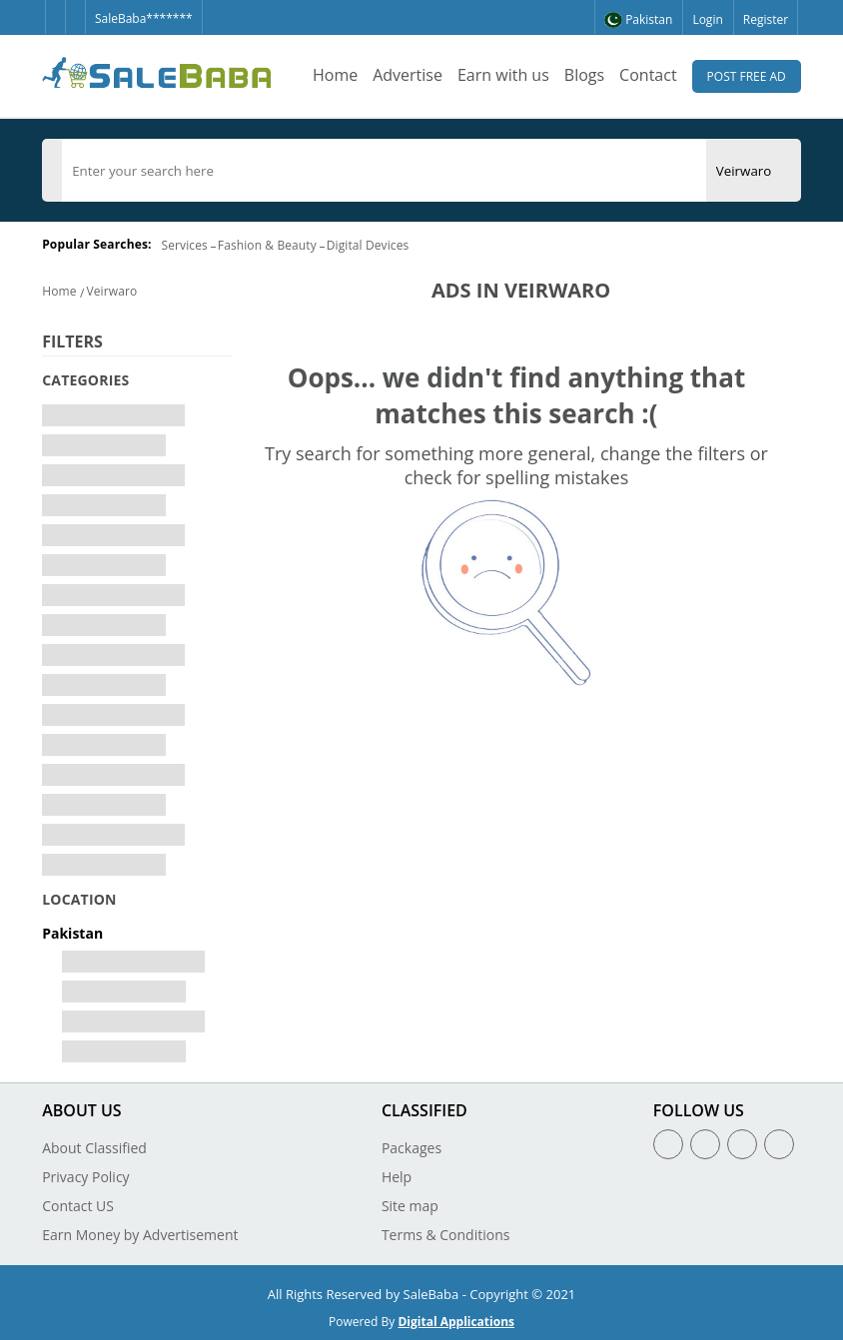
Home (335, 75)
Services (185, 245)
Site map (410, 1205)
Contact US (78, 1205)
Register (765, 19)
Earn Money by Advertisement (140, 1234)
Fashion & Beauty (267, 245)
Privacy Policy (85, 1176)
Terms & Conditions (446, 1234)
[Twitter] (75, 8)
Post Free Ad (746, 76)
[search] (384, 171)
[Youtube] (779, 1144)
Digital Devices (368, 245)
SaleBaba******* (144, 18)
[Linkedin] (742, 1144)
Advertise (407, 75)
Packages (411, 1147)
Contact (647, 75)
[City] (744, 171)
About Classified (94, 1147)
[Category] (52, 171)
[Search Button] (791, 170)
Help (397, 1176)
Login (707, 19)
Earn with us (503, 75)
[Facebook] (55, 8)
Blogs (584, 75)
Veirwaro (112, 291)
